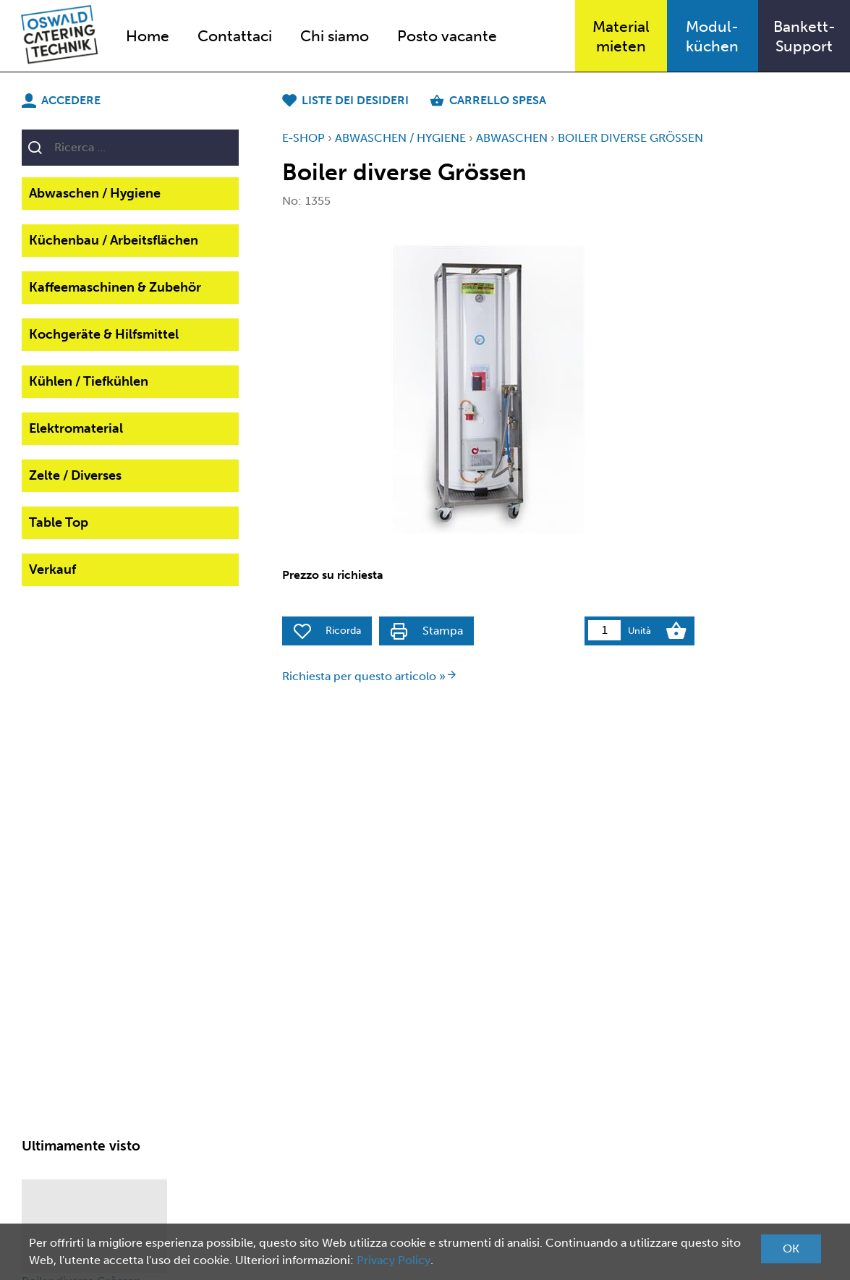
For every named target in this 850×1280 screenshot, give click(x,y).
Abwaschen (512, 138)
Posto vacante (447, 36)
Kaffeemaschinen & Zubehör (115, 287)
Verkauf (52, 569)
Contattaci (234, 36)
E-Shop (303, 138)
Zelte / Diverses (75, 475)
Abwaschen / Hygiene (95, 193)
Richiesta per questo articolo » (369, 676)
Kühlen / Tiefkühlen (88, 381)
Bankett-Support (804, 36)
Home (147, 36)
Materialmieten (621, 36)
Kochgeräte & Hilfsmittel (104, 334)
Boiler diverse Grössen (630, 138)
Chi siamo (334, 36)
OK (791, 1248)
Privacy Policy (393, 1260)
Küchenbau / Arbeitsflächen (113, 240)
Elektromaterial (76, 428)
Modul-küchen (712, 36)
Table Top (58, 522)
